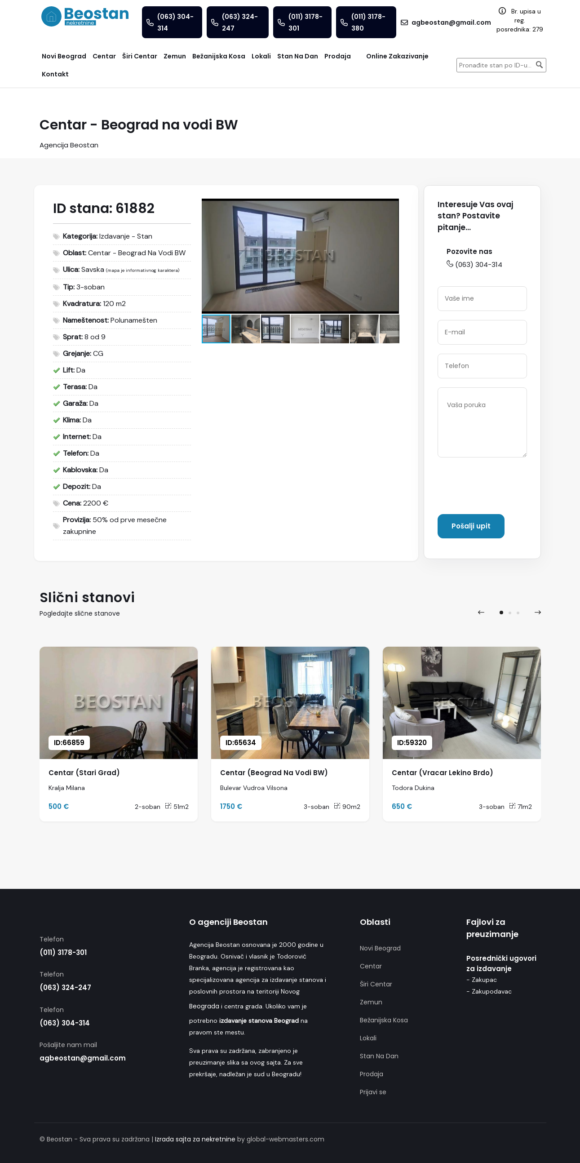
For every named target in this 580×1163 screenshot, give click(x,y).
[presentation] (506, 487)
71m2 (520, 807)
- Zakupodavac (489, 991)
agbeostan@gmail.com (83, 1058)
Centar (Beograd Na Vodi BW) (274, 772)
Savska (92, 269)
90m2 (347, 807)
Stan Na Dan (379, 1056)
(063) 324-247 (65, 987)
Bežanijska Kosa (384, 1020)
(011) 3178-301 (63, 952)
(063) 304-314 (474, 264)
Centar (371, 966)
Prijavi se (373, 1092)
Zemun (371, 1002)
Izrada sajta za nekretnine (195, 1139)
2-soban (147, 807)
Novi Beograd (380, 948)
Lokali (368, 1038)
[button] (391, 207)
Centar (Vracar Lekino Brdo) (442, 772)
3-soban (316, 807)
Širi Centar (376, 984)
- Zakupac (481, 980)
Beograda (204, 1006)
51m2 (177, 807)
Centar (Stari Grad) (84, 772)
